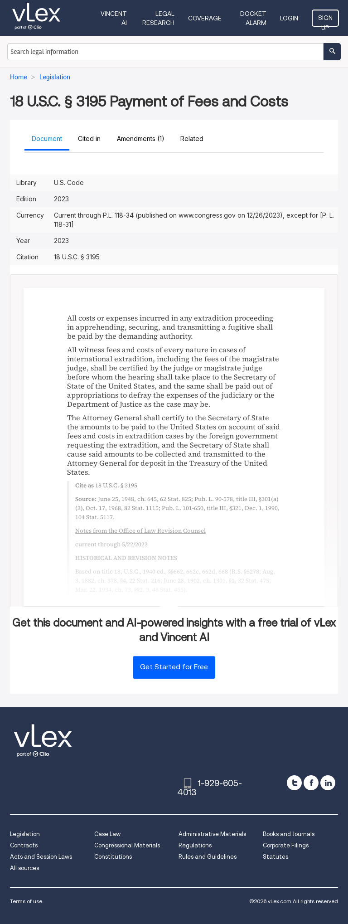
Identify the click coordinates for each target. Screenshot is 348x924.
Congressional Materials (127, 845)
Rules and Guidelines (208, 856)
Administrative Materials (212, 834)
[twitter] (294, 782)
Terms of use (26, 901)
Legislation (25, 834)
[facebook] (311, 782)
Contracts (24, 845)
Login (289, 18)
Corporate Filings (286, 845)
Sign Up (325, 20)
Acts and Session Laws (41, 856)
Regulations (195, 845)
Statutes (275, 856)
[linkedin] (327, 782)
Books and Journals (288, 834)
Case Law (107, 834)
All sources (24, 868)
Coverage (205, 18)
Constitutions (113, 856)
